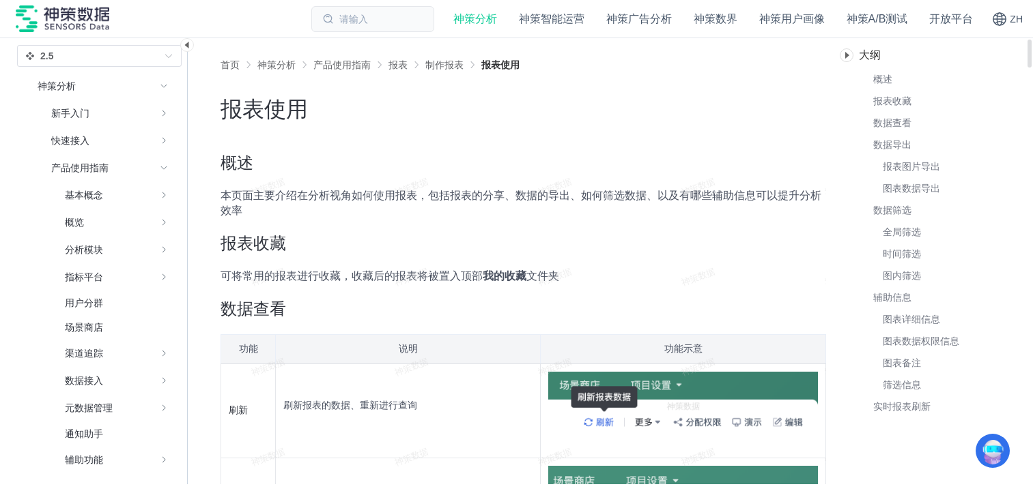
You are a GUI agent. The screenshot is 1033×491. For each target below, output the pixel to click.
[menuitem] (103, 113)
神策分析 (276, 64)
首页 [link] (230, 65)
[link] (276, 65)
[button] (1007, 19)
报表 (398, 64)
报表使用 (500, 64)
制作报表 (444, 64)
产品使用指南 (342, 64)
